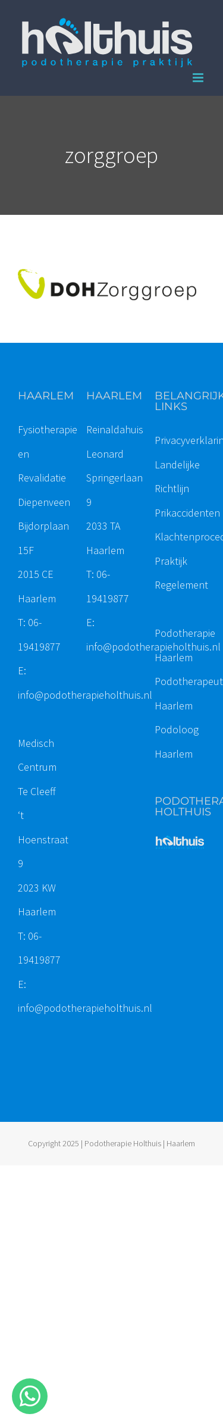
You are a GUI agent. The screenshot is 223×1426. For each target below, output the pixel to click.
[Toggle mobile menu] (199, 77)
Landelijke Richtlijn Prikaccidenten (187, 489)
